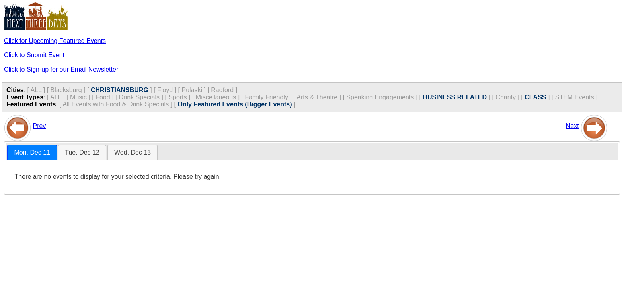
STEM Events (574, 97)
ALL (35, 90)
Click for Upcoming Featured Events (55, 40)
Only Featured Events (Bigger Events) (234, 104)
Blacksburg (66, 90)
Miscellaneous (216, 97)
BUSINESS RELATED (455, 97)
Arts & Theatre (316, 97)
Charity (505, 97)
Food (103, 97)
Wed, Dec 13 (132, 152)
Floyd (165, 90)
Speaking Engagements (380, 97)
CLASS (535, 97)
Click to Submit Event (34, 55)
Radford (222, 90)
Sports (177, 97)
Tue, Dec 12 (82, 152)
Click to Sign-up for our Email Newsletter (61, 69)
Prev (39, 125)
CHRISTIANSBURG (119, 90)
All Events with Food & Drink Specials (115, 104)
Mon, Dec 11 (32, 152)
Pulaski (191, 90)
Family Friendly (266, 97)
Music (78, 97)
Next (572, 125)
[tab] (32, 152)
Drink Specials (139, 97)
